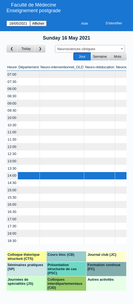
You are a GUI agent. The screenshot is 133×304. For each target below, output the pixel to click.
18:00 (12, 233)
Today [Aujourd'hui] (26, 49)
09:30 (12, 110)
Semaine (100, 56)
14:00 (12, 175)
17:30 (12, 226)
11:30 (12, 139)
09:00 (12, 103)
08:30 (12, 96)
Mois (117, 56)
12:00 (12, 147)
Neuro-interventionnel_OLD (62, 67)
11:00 (12, 132)
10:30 (12, 125)
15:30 (12, 197)
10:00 (12, 118)
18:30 (12, 241)
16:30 (12, 212)
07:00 (12, 74)
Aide (84, 23)
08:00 (12, 89)
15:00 (12, 190)
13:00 (12, 161)
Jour (82, 56)
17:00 (12, 219)
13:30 (12, 168)
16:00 (12, 204)
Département (28, 67)
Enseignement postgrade (34, 10)
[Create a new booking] (29, 74)
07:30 (12, 82)
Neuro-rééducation (99, 67)
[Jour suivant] (40, 49)
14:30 (12, 183)
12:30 (12, 154)
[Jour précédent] (12, 49)
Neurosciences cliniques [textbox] (76, 49)
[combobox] (90, 49)
